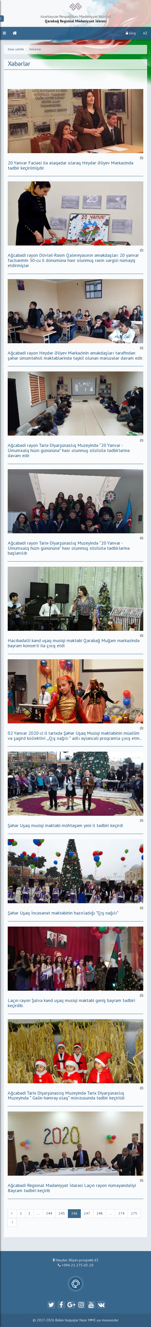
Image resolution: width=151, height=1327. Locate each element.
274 (121, 1213)
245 (62, 1213)
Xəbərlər (35, 49)
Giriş (131, 33)
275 (134, 1213)
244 (49, 1213)
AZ (145, 33)
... (38, 1213)
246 (74, 1213)
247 (87, 1213)
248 (99, 1213)
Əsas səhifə (16, 49)
